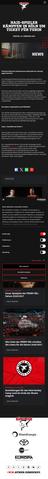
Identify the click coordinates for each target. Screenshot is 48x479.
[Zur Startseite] (24, 6)
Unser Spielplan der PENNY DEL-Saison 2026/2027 (22, 294)
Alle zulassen (24, 266)
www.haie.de (14, 146)
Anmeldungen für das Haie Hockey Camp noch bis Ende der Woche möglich (23, 393)
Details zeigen (37, 260)
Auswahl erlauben (24, 272)
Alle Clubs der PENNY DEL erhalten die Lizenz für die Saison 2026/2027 (23, 343)
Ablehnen (24, 278)
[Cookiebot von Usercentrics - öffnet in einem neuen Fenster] (37, 200)
